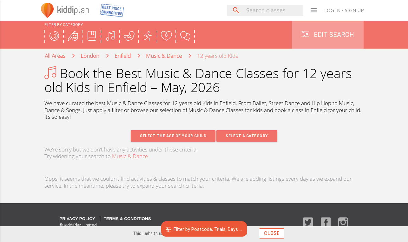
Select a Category (247, 136)
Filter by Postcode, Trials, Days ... (204, 229)
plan (75, 10)
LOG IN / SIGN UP (344, 10)
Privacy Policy (77, 219)
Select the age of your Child (173, 136)
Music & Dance (130, 156)
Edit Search (327, 34)
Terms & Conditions (127, 219)
